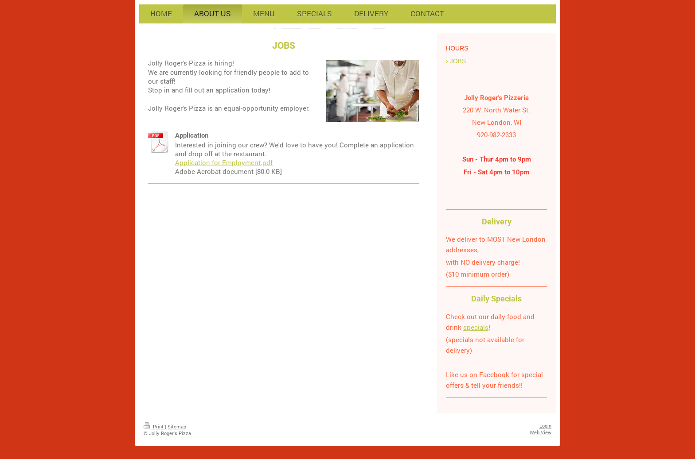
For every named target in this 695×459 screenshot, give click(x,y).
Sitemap (177, 426)
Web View (540, 432)
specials (475, 327)
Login (545, 425)
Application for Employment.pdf (224, 162)
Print (154, 426)
